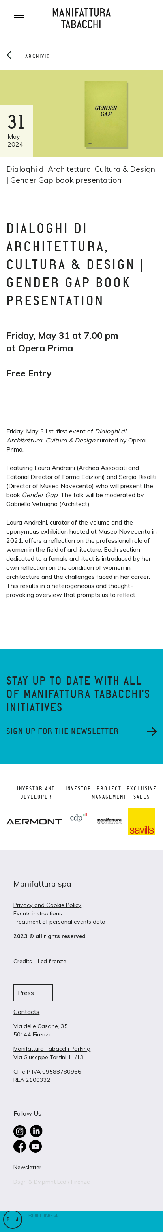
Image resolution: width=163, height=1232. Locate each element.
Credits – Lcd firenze (39, 961)
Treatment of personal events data (59, 921)
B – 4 (13, 1220)
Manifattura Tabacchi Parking (51, 1048)
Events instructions (37, 913)
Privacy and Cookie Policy (47, 905)
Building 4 (43, 1215)
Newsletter (27, 1167)
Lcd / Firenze (73, 1181)
